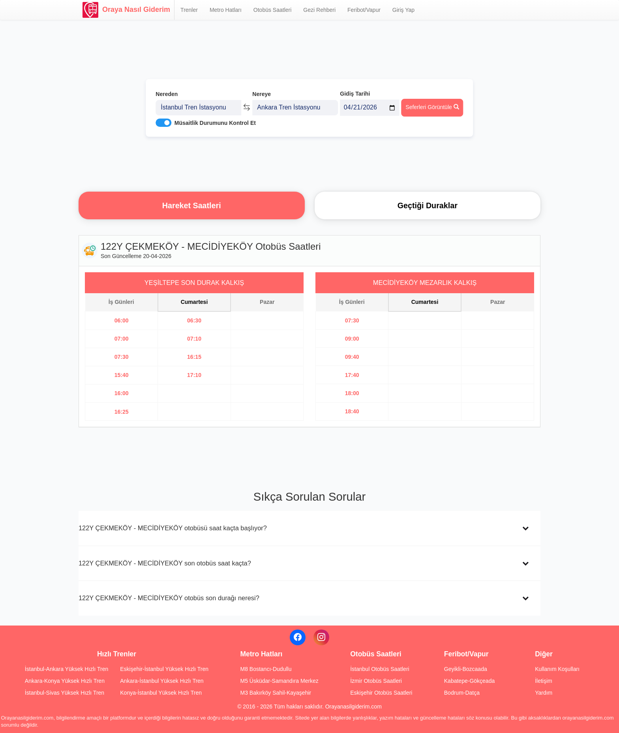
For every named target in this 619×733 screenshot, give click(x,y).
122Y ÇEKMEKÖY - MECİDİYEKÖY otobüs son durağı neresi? (169, 597)
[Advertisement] (309, 164)
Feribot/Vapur (364, 10)
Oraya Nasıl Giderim (126, 10)
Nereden (167, 94)
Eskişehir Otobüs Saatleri (381, 693)
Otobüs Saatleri (272, 10)
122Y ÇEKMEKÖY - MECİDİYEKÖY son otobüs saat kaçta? (165, 563)
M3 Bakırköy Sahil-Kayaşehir (275, 693)
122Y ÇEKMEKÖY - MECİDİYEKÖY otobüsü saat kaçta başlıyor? (173, 527)
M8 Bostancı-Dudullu (265, 669)
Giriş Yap (403, 10)
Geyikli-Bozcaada (465, 669)
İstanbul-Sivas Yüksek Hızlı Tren (64, 693)
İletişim (543, 681)
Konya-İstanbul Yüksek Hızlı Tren (161, 693)
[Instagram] (321, 637)
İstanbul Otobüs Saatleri (379, 669)
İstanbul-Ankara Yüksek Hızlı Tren (66, 669)
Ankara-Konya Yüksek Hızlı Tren (65, 681)
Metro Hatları (226, 10)
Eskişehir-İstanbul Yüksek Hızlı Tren (164, 669)
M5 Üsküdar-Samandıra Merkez (279, 681)
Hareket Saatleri (191, 205)
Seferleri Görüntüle (432, 107)
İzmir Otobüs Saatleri (376, 681)
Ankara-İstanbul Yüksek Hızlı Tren (161, 681)
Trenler (189, 10)
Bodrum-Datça (462, 693)
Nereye (261, 94)
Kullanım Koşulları (557, 669)
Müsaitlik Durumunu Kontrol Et (215, 123)
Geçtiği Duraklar (428, 205)
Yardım (543, 693)
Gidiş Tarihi (355, 93)
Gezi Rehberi (319, 10)
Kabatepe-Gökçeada (469, 681)
